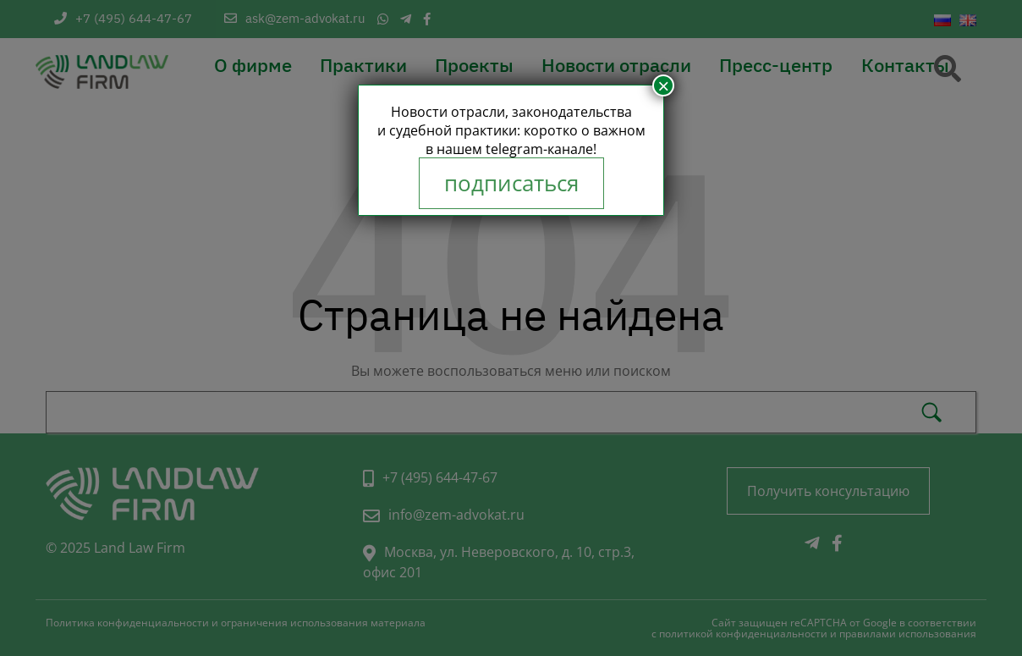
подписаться (511, 183)
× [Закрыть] (663, 85)
